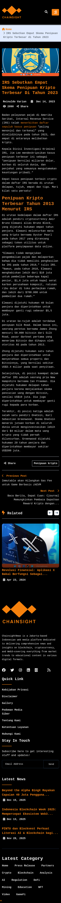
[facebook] (4, 670)
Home (7, 29)
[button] (50, 512)
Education (25, 887)
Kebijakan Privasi (15, 689)
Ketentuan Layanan (15, 727)
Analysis (46, 872)
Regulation (19, 880)
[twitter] (12, 670)
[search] (46, 12)
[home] (11, 12)
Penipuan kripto (45, 463)
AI (3, 880)
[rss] (48, 670)
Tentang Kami (11, 720)
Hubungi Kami (11, 734)
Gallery (7, 703)
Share (22, 106)
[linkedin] (28, 670)
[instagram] (20, 670)
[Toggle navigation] (55, 12)
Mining (6, 887)
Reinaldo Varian (14, 101)
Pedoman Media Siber (12, 711)
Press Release (25, 865)
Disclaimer (10, 696)
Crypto (6, 872)
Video (6, 894)
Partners (47, 865)
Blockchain (25, 872)
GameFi (21, 894)
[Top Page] (1, 901)
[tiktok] (36, 670)
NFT (40, 887)
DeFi (37, 880)
